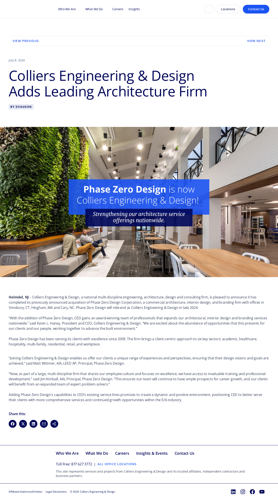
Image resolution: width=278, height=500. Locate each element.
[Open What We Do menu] (105, 9)
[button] (54, 424)
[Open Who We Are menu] (78, 9)
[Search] (208, 9)
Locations (228, 9)
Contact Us (256, 9)
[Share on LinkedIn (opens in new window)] (33, 424)
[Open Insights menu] (142, 9)
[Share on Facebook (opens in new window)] (13, 424)
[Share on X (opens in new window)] (23, 424)
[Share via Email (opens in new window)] (44, 424)
